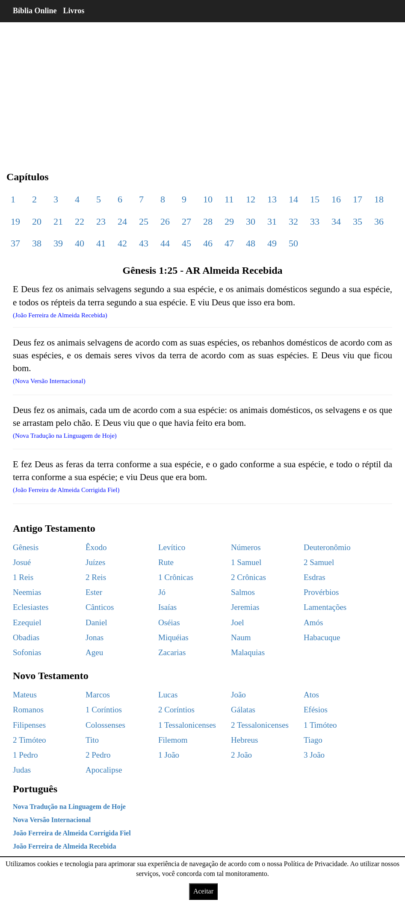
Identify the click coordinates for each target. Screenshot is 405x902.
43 (143, 243)
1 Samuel (246, 562)
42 (122, 243)
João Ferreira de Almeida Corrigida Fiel (72, 833)
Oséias (169, 622)
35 (357, 221)
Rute (166, 562)
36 (379, 221)
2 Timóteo (29, 739)
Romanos (28, 709)
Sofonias (27, 652)
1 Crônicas (175, 577)
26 (165, 221)
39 (58, 243)
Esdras (314, 577)
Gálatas (243, 709)
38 (36, 243)
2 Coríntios (176, 709)
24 (122, 221)
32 (293, 221)
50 (293, 243)
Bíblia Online (35, 10)
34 (336, 221)
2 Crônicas (248, 577)
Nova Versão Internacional (52, 819)
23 (101, 221)
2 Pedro (98, 754)
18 (379, 199)
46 (208, 243)
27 (186, 221)
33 (314, 221)
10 (208, 199)
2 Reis (96, 577)
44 (165, 243)
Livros (74, 10)
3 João (314, 754)
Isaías (167, 607)
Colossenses (105, 724)
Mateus (25, 694)
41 (101, 243)
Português (35, 788)
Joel (237, 622)
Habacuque (322, 637)
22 (79, 221)
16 (336, 199)
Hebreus (244, 739)
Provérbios (321, 592)
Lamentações (325, 607)
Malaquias (248, 652)
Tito (92, 739)
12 (250, 199)
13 (272, 199)
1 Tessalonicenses (187, 724)
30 (250, 221)
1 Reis (23, 577)
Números (246, 547)
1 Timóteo (320, 724)
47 (229, 243)
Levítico (171, 547)
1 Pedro (25, 754)
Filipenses (29, 724)
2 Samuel (319, 562)
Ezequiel (27, 622)
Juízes (95, 562)
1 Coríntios (104, 709)
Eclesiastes (30, 607)
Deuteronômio (327, 547)
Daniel (96, 622)
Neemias (27, 592)
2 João (241, 754)
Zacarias (172, 652)
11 (229, 199)
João (238, 694)
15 (314, 199)
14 (293, 199)
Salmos (243, 592)
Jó (162, 592)
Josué (22, 562)
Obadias (26, 637)
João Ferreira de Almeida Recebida (64, 846)
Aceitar (203, 891)
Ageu (94, 652)
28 (208, 221)
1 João (168, 754)
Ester (94, 592)
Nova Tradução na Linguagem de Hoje (69, 806)
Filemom (173, 739)
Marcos (98, 694)
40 (79, 243)
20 (36, 221)
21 (58, 221)
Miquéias (173, 637)
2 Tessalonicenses (260, 724)
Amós (313, 622)
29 (229, 221)
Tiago (313, 739)
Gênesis (25, 547)
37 (15, 243)
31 (272, 221)
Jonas (94, 637)
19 (15, 221)
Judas (22, 769)
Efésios (316, 709)
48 (250, 243)
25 (143, 221)
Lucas (167, 694)
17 (357, 199)
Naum (241, 637)
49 (272, 243)
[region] (202, 89)
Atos (311, 694)
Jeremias (245, 607)
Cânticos (100, 607)
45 (186, 243)
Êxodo (96, 547)
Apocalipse (104, 769)
